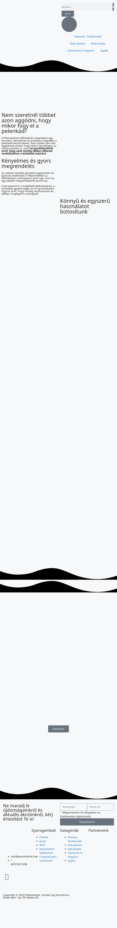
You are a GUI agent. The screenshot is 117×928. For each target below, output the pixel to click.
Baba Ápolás (77, 43)
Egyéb (104, 50)
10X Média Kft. (30, 897)
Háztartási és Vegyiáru (81, 50)
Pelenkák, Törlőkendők (87, 36)
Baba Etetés (98, 43)
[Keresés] (113, 7)
